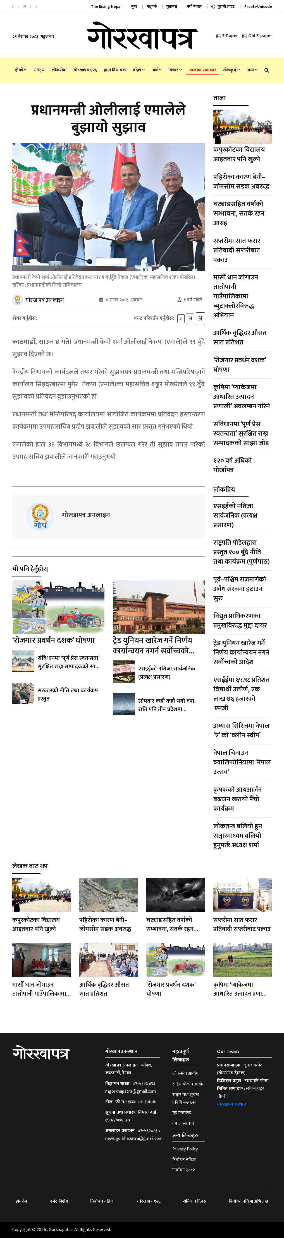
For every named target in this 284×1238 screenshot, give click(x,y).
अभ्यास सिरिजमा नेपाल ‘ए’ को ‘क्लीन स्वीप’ (241, 730)
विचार (175, 70)
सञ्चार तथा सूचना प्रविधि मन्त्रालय (185, 1098)
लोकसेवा (59, 70)
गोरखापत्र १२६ (85, 70)
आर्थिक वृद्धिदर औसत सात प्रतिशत (240, 337)
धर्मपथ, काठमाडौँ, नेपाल (128, 1069)
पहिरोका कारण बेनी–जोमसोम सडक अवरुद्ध (241, 182)
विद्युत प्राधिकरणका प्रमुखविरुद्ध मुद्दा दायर (240, 620)
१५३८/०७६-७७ (117, 1120)
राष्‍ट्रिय (39, 70)
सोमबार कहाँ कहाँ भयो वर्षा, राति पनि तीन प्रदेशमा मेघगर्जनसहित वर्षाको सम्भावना (170, 711)
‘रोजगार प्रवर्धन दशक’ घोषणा (53, 641)
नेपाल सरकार (183, 1123)
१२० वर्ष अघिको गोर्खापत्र (232, 465)
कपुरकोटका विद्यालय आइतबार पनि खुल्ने (239, 154)
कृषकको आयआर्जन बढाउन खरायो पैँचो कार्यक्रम (237, 799)
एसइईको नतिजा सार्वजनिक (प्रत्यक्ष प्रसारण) (166, 674)
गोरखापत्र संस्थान (231, 1104)
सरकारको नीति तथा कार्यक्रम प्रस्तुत (68, 696)
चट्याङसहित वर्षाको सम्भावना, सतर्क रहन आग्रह (238, 214)
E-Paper (227, 36)
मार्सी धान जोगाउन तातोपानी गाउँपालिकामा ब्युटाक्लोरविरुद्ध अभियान (235, 296)
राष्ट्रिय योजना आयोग (188, 1084)
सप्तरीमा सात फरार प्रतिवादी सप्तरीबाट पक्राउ (236, 250)
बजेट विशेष (58, 1201)
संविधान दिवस (194, 1201)
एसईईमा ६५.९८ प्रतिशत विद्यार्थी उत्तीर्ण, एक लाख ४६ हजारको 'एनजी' (241, 694)
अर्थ (156, 70)
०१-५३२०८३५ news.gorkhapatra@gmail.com (134, 1134)
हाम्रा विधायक (115, 70)
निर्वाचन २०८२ (183, 1170)
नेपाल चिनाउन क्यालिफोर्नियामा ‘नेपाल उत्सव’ (242, 762)
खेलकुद (231, 70)
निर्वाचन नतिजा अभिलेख (248, 1201)
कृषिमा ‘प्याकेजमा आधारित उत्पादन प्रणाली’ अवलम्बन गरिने (241, 397)
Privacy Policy (185, 1149)
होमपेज (21, 70)
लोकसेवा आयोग (185, 1073)
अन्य (252, 70)
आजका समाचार (202, 70)
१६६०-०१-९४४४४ (142, 1102)
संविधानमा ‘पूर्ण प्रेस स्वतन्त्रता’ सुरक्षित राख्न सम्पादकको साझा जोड (70, 668)
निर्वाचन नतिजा (184, 1160)
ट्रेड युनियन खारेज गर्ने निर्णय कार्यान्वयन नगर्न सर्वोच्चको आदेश (152, 652)
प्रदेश (139, 70)
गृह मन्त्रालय (181, 1113)
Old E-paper (257, 36)
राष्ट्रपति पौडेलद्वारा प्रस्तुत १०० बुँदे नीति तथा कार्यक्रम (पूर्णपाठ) (241, 552)
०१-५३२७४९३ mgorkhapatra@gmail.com (130, 1087)
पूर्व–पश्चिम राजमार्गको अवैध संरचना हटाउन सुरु (239, 589)
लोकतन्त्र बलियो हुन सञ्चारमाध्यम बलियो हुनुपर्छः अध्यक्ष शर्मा (237, 836)
